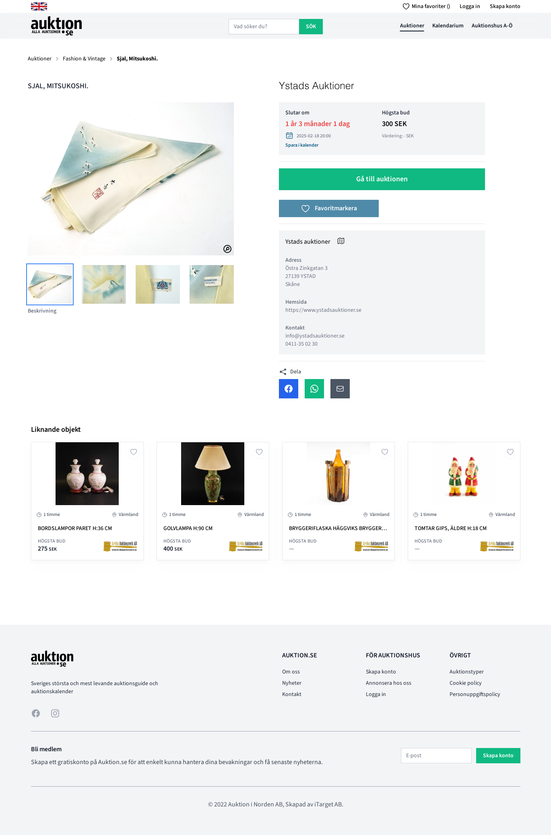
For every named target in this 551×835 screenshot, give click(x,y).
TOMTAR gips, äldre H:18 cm (451, 528)
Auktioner (412, 26)
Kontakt (291, 694)
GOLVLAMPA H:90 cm (188, 528)
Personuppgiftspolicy (475, 694)
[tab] (50, 284)
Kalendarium (448, 26)
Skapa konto (505, 6)
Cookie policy (466, 683)
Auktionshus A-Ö (492, 26)
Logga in (470, 6)
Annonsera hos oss (388, 683)
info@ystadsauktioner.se (315, 336)
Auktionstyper (467, 672)
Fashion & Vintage (84, 59)
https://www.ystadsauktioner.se (323, 310)
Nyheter (291, 683)
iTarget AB (328, 804)
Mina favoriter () (425, 6)
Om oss (291, 672)
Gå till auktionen (382, 179)
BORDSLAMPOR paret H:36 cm (75, 528)
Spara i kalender (301, 145)
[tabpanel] (131, 178)
